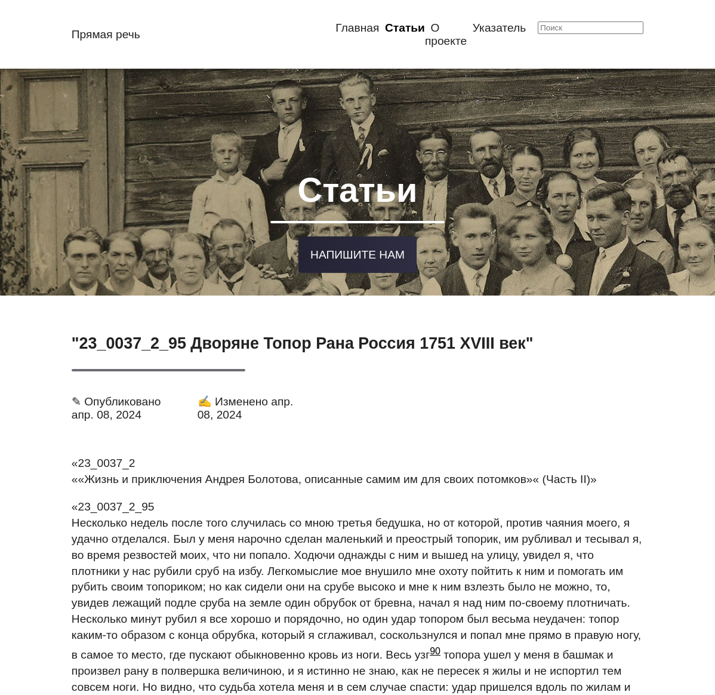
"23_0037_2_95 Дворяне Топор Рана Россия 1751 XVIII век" (303, 339)
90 (435, 647)
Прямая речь (106, 34)
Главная (357, 27)
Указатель (499, 27)
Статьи (405, 27)
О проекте (446, 34)
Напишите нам (357, 250)
